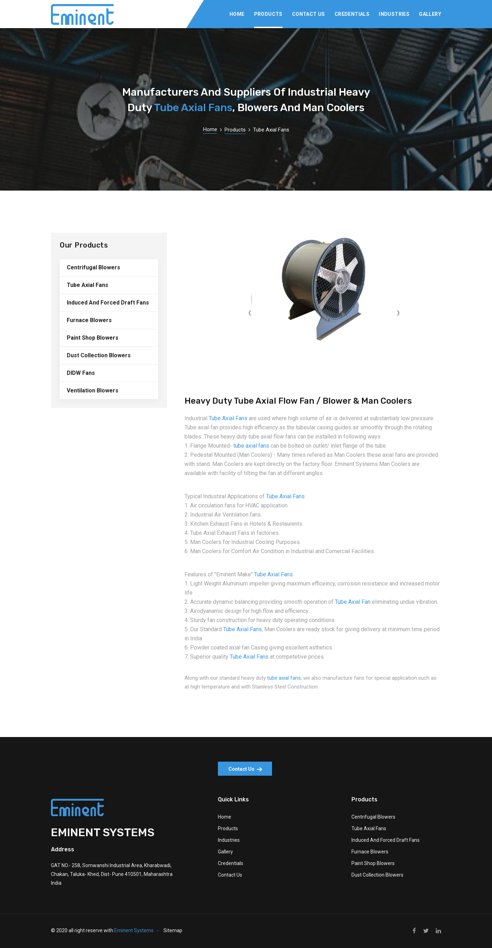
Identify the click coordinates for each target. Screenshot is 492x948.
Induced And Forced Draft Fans (108, 302)
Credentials (352, 14)
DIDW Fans (81, 373)
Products (268, 14)
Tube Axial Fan (352, 601)
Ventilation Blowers (92, 390)
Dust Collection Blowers (99, 355)
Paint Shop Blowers (92, 337)
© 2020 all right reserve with (102, 930)
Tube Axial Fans (193, 107)
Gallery (430, 14)
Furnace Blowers (89, 320)
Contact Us (308, 14)
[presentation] (249, 313)
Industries (394, 14)
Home (237, 14)
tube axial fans (251, 445)
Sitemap (172, 930)
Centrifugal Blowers (93, 267)
